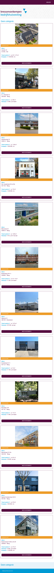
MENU (48, 2)
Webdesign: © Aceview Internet (7, 570)
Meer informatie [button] (26, 63)
